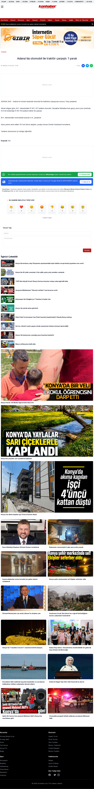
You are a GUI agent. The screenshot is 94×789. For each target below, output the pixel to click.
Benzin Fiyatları (53, 751)
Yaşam (57, 20)
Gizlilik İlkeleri (53, 766)
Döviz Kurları (53, 739)
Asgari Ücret (52, 736)
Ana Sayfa (4, 20)
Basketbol (3, 772)
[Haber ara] (92, 24)
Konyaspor (4, 760)
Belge (2, 751)
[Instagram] (58, 775)
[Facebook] (49, 775)
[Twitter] (55, 775)
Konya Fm (3, 748)
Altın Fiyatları (53, 742)
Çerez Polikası (53, 763)
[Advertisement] (47, 84)
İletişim (50, 760)
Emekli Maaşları (54, 748)
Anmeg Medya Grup (7, 736)
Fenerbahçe (4, 769)
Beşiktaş (3, 763)
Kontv (2, 742)
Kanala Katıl (84, 174)
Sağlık (71, 20)
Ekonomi (21, 20)
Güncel (12, 20)
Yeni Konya (4, 745)
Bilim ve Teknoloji (82, 20)
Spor (28, 20)
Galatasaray (4, 766)
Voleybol (3, 775)
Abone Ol (85, 182)
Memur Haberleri (54, 745)
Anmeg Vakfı (4, 739)
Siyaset (35, 20)
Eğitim (50, 20)
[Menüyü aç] (2, 6)
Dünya (64, 20)
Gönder (87, 250)
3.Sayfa (42, 20)
